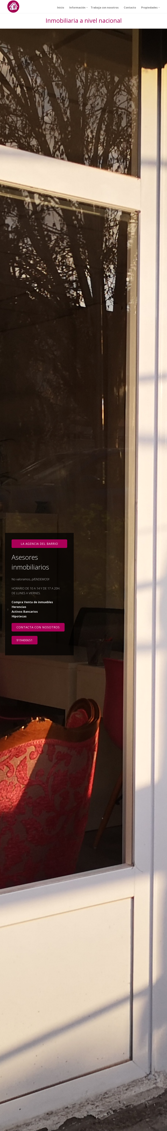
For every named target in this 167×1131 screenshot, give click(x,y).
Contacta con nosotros (38, 627)
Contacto (130, 7)
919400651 (24, 640)
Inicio (60, 7)
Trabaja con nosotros (105, 7)
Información (77, 7)
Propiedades (149, 7)
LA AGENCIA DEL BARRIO (39, 544)
